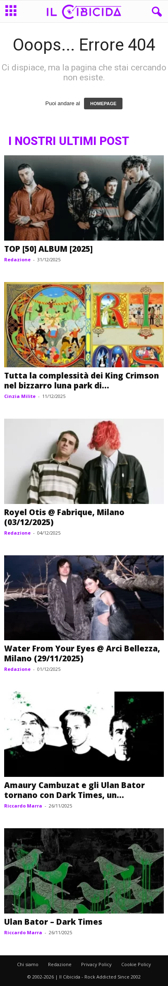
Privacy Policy (96, 964)
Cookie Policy (136, 964)
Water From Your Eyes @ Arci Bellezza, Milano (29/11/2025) (82, 653)
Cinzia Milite (20, 396)
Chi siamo (27, 964)
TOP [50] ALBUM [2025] (48, 248)
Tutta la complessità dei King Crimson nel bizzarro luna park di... (81, 380)
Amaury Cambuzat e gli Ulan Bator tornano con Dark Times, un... (74, 790)
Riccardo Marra (23, 806)
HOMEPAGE (103, 103)
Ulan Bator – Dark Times (53, 921)
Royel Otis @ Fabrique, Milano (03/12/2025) (64, 517)
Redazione (17, 259)
